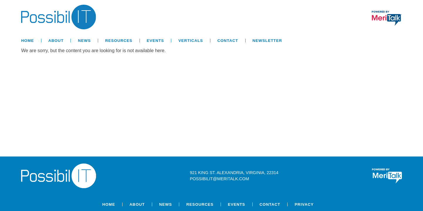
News (84, 40)
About (56, 40)
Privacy (304, 204)
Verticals (190, 40)
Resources (118, 40)
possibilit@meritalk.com (219, 178)
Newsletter (267, 40)
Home (27, 40)
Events (155, 40)
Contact (227, 40)
